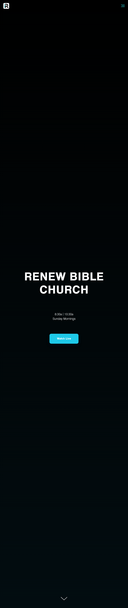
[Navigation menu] (123, 6)
